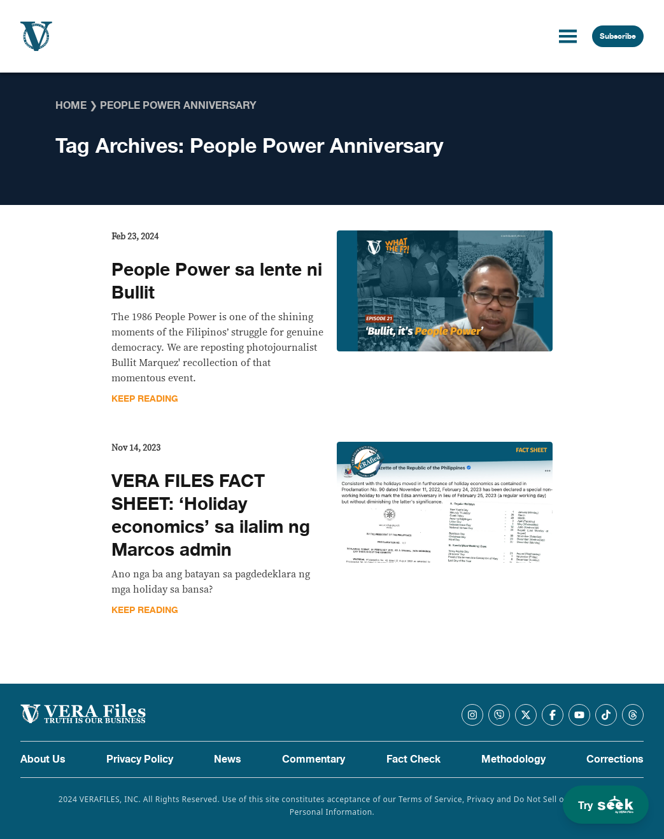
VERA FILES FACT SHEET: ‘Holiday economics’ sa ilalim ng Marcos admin (210, 516)
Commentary (313, 759)
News (227, 759)
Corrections (615, 759)
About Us (43, 759)
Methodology (513, 759)
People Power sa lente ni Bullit (216, 281)
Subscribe (618, 36)
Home (71, 105)
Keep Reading (144, 398)
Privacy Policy (139, 759)
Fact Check (413, 759)
